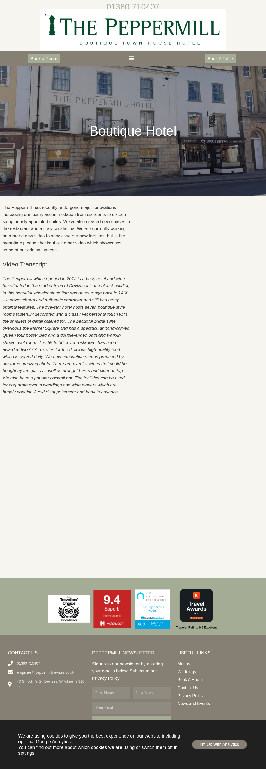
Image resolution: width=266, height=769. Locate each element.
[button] (131, 58)
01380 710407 (133, 6)
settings (26, 753)
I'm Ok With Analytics (219, 744)
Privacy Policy (106, 678)
